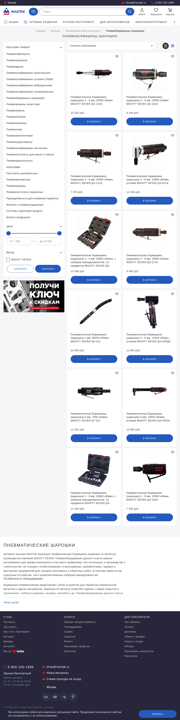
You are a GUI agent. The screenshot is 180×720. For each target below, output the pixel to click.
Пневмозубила (15, 110)
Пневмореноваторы (18, 179)
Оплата (129, 626)
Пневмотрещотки (16, 60)
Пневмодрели (14, 66)
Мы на (14, 651)
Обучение (70, 651)
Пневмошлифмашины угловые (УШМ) (29, 79)
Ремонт (68, 641)
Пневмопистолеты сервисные (24, 192)
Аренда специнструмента (80, 622)
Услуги (69, 617)
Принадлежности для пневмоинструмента (32, 198)
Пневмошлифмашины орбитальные (28, 72)
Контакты (9, 622)
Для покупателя (137, 617)
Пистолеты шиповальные (22, 173)
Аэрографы (13, 167)
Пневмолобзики (16, 116)
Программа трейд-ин (77, 646)
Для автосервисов (115, 22)
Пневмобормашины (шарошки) (125, 30)
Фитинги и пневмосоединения (24, 204)
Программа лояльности (139, 651)
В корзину (94, 121)
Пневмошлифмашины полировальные (30, 91)
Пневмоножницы (16, 123)
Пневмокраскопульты (19, 160)
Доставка (130, 631)
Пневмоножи (14, 129)
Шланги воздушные (18, 217)
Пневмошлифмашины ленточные (26, 148)
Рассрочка (130, 656)
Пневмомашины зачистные (23, 104)
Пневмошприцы (16, 185)
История (9, 636)
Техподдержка (73, 626)
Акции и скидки (133, 641)
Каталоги (9, 646)
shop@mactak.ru (134, 2)
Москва (10, 2)
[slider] (8, 233)
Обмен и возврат (134, 636)
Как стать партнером (16, 631)
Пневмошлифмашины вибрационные (29, 85)
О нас (8, 617)
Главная (41, 30)
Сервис (68, 631)
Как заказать (132, 622)
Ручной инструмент (79, 22)
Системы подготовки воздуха (24, 210)
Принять (157, 714)
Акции (11, 22)
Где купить (10, 626)
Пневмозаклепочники (19, 135)
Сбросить (20, 269)
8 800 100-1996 (163, 2)
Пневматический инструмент (83, 30)
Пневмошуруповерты (19, 142)
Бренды (8, 641)
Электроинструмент (151, 22)
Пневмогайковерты (18, 54)
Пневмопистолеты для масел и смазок (30, 154)
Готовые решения (40, 22)
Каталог (55, 30)
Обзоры (129, 646)
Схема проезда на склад (61, 679)
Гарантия (69, 636)
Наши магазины (55, 672)
